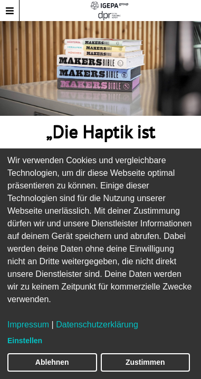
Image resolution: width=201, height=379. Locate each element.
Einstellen (24, 340)
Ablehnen (52, 362)
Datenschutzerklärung (97, 324)
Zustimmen (145, 362)
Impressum (28, 324)
